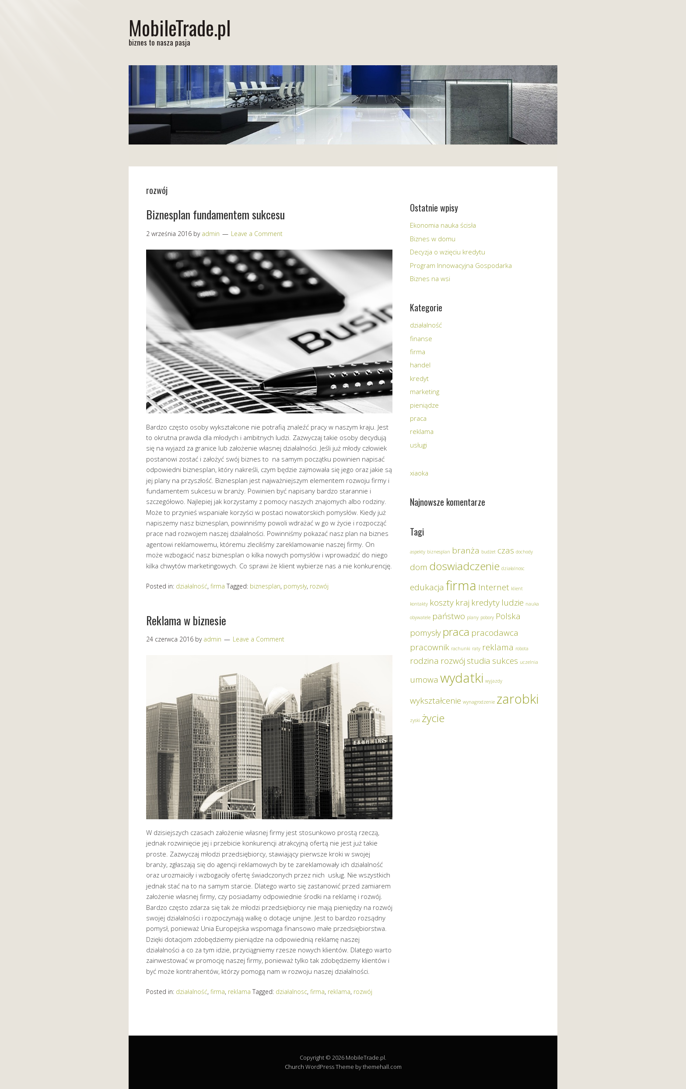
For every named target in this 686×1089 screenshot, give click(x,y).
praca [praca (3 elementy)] (456, 631)
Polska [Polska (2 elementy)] (508, 616)
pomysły (295, 586)
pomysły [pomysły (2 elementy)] (425, 632)
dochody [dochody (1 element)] (524, 552)
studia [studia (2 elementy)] (478, 660)
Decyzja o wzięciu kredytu (447, 251)
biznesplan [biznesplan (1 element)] (438, 552)
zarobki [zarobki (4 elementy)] (518, 699)
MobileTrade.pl (180, 27)
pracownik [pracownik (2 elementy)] (429, 647)
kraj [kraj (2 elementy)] (462, 602)
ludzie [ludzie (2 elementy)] (512, 602)
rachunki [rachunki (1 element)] (460, 648)
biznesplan (265, 586)
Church (294, 1067)
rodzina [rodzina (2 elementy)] (424, 660)
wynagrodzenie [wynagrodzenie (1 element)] (479, 702)
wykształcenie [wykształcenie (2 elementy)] (435, 700)
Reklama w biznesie (186, 620)
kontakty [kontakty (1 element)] (419, 604)
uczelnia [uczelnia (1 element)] (529, 662)
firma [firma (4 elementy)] (461, 585)
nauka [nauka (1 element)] (532, 604)
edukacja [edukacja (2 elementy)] (427, 587)
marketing (424, 391)
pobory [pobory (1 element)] (487, 617)
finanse (421, 338)
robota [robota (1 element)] (521, 648)
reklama (239, 991)
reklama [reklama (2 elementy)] (498, 647)
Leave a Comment (257, 233)
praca (418, 418)
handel (420, 364)
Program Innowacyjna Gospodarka (461, 265)
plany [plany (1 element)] (473, 617)
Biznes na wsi (430, 278)
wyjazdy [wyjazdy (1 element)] (493, 681)
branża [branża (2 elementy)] (466, 550)
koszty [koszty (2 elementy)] (442, 602)
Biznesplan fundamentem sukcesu (215, 214)
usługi (418, 445)
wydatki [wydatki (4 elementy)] (461, 678)
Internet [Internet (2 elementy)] (493, 587)
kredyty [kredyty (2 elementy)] (485, 602)
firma (217, 586)
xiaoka (419, 473)
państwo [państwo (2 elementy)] (448, 616)
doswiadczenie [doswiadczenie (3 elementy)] (464, 566)
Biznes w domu (432, 238)
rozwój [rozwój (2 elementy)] (453, 660)
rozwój (319, 586)
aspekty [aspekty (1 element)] (417, 552)
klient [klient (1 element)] (517, 588)
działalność (191, 586)
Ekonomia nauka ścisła (443, 225)
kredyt (419, 378)
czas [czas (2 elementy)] (505, 550)
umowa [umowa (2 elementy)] (424, 679)
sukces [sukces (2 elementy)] (505, 660)
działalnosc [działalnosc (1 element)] (513, 568)
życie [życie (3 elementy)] (433, 718)
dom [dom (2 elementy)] (418, 567)
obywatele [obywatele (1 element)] (420, 617)
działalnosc (291, 991)
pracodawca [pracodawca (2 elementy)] (494, 632)
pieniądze (424, 405)
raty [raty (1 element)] (476, 648)
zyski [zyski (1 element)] (415, 720)
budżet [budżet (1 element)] (488, 552)
